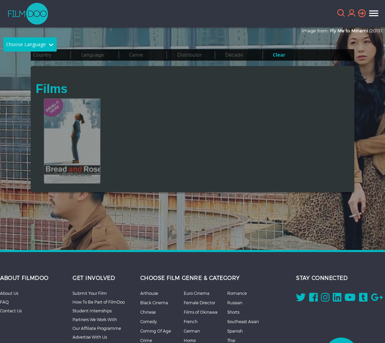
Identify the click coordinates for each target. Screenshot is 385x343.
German (192, 331)
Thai (231, 340)
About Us (9, 293)
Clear (279, 55)
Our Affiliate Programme (96, 328)
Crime (146, 340)
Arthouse (149, 293)
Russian (234, 302)
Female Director (199, 302)
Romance (237, 293)
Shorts (233, 312)
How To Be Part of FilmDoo (98, 302)
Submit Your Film (89, 293)
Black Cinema (154, 302)
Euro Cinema (196, 293)
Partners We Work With (94, 319)
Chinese (148, 312)
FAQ (4, 302)
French (191, 321)
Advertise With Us (89, 337)
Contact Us (11, 310)
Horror (190, 340)
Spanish (235, 331)
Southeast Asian (243, 321)
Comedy (148, 321)
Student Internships (92, 310)
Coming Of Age (155, 331)
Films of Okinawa (200, 312)
